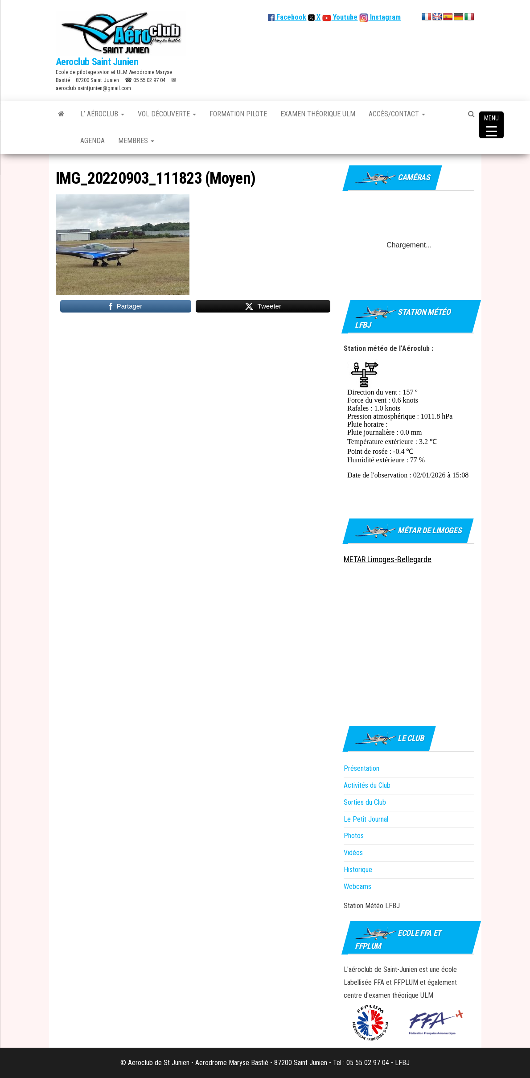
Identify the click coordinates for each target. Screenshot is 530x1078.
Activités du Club (367, 785)
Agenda (92, 140)
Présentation (361, 768)
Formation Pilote (238, 114)
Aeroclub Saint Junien (97, 61)
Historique (358, 869)
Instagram (384, 17)
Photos (354, 835)
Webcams (357, 886)
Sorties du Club (365, 802)
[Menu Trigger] (491, 124)
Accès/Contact (397, 114)
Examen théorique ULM (317, 114)
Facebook (287, 17)
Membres (136, 140)
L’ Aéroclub (102, 114)
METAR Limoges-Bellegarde (387, 559)
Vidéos (353, 852)
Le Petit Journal (366, 819)
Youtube (344, 17)
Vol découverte (167, 114)
